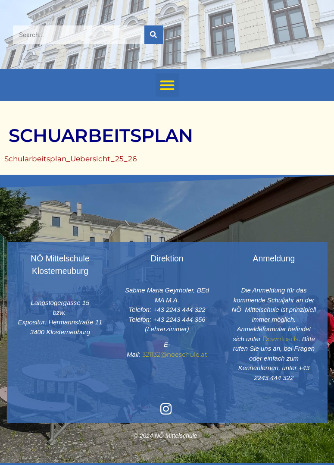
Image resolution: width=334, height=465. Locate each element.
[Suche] (153, 34)
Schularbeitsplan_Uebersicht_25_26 (70, 158)
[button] (167, 85)
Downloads (280, 339)
